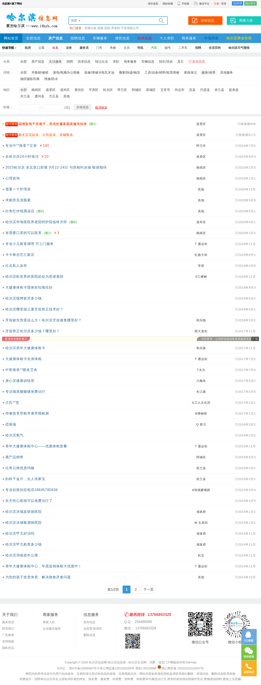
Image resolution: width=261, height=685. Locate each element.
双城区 (151, 90)
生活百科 (215, 47)
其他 (66, 96)
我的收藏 (168, 3)
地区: (6, 90)
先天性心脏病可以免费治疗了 (29, 501)
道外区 (65, 90)
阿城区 (136, 90)
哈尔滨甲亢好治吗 (19, 533)
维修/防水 (51, 79)
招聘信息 (78, 38)
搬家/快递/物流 (129, 72)
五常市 (165, 90)
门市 (99, 47)
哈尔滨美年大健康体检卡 (25, 348)
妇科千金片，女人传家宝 (25, 479)
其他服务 (226, 72)
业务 (69, 47)
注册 (216, 3)
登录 (223, 3)
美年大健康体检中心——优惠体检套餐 (36, 446)
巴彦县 (205, 90)
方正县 (54, 96)
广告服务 (8, 635)
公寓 (41, 47)
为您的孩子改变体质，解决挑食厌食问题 (38, 577)
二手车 (182, 47)
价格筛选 (83, 107)
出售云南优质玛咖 (19, 468)
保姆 (100, 28)
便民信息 (122, 38)
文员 (127, 47)
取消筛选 (101, 107)
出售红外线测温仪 (19, 211)
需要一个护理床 (18, 189)
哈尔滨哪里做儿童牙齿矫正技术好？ (34, 309)
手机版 (183, 3)
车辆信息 (147, 61)
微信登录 (250, 3)
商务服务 (189, 38)
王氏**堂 (12, 402)
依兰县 (219, 90)
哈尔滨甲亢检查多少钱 (23, 544)
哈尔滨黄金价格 (239, 38)
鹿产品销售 (14, 457)
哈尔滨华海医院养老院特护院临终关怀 (36, 222)
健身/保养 (208, 72)
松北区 (108, 90)
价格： (8, 107)
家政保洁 (190, 72)
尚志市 (179, 90)
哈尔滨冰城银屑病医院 (23, 522)
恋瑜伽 (10, 424)
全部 (23, 61)
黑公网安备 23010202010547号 (180, 668)
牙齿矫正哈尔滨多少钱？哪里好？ (32, 331)
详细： (8, 72)
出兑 (55, 47)
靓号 (168, 47)
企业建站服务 (52, 628)
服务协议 (8, 622)
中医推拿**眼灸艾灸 (21, 370)
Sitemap (190, 662)
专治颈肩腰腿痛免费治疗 (25, 391)
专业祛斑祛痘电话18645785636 (31, 490)
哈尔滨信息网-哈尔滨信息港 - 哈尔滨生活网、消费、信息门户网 (131, 662)
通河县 (39, 96)
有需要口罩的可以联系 (23, 233)
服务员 (84, 47)
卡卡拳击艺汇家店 (19, 255)
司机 (140, 47)
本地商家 (211, 38)
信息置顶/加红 (92, 628)
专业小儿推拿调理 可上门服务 (29, 244)
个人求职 (167, 38)
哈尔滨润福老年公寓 (21, 555)
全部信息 (33, 38)
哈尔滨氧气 (14, 435)
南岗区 (36, 90)
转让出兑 (101, 61)
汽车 (154, 47)
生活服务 (55, 61)
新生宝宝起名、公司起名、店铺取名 (45, 134)
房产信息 (55, 38)
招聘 (198, 47)
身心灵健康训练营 (19, 381)
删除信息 (89, 635)
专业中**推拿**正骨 (21, 145)
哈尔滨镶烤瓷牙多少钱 (23, 298)
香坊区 (79, 90)
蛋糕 (107, 28)
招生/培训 (166, 61)
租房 (28, 47)
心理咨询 (12, 178)
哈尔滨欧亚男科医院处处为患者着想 (34, 276)
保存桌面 (153, 3)
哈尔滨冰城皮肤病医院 (23, 511)
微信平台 (204, 3)
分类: (6, 61)
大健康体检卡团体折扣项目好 (29, 287)
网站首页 (11, 38)
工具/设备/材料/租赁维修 (162, 72)
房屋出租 (90, 28)
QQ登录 (237, 3)
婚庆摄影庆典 (30, 79)
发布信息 (198, 61)
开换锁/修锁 (39, 72)
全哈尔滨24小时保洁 (22, 156)
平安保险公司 (130, 28)
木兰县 (25, 96)
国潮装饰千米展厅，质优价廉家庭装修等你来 (52, 124)
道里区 (50, 90)
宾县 (192, 90)
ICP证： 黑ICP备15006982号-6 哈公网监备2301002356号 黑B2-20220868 (106, 668)
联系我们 (8, 628)
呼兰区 (122, 90)
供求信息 (144, 38)
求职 (116, 61)
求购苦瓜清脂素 (18, 200)
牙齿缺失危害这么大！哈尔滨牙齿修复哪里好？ (43, 320)
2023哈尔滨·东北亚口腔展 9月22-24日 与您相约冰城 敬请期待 (56, 167)
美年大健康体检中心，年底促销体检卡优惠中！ (43, 566)
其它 (180, 61)
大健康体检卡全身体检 (23, 359)
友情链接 (8, 641)
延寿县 (234, 90)
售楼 (113, 47)
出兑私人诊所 (16, 265)
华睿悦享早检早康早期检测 (27, 413)
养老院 (115, 28)
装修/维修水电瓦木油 (99, 72)
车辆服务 (100, 38)
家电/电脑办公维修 (66, 72)
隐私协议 (8, 647)
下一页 (148, 589)
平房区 (93, 90)
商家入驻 (49, 622)
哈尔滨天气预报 (238, 47)
